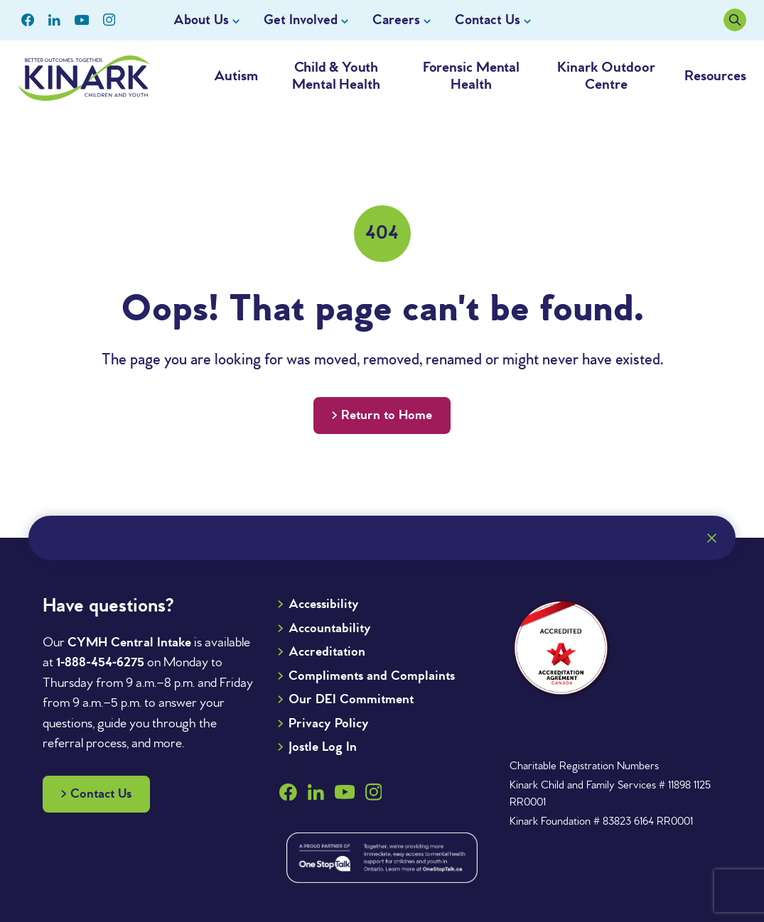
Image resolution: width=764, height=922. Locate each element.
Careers (396, 20)
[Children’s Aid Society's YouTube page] (82, 20)
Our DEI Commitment (351, 699)
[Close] (711, 538)
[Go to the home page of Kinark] (84, 78)
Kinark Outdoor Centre (606, 76)
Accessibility (324, 604)
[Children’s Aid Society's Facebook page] (28, 20)
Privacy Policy (329, 724)
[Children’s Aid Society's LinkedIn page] (54, 20)
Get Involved (301, 20)
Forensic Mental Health (471, 76)
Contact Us (487, 20)
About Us (201, 20)
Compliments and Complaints (372, 676)
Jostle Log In (323, 747)
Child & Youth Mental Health (336, 76)
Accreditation (327, 652)
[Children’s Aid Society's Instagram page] (109, 20)
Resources (715, 76)
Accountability (330, 628)
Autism (235, 76)
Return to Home (386, 415)
